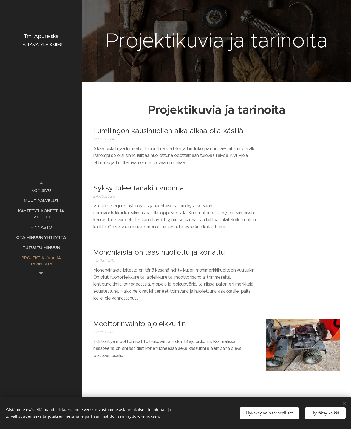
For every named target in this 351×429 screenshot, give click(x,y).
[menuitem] (41, 190)
